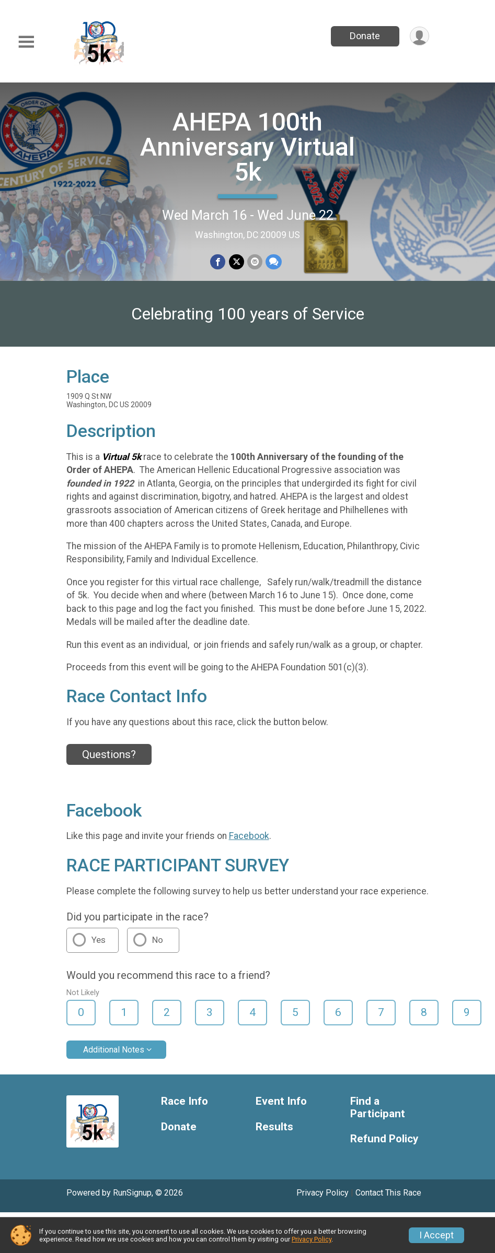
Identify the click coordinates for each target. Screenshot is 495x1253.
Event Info (281, 1101)
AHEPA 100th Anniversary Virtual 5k (247, 147)
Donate (365, 35)
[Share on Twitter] (236, 261)
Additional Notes (113, 1050)
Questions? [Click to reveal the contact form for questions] (109, 754)
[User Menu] (419, 36)
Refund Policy (384, 1139)
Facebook (249, 836)
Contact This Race (388, 1193)
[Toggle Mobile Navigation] (26, 42)
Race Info (184, 1101)
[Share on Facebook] (218, 261)
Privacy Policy (322, 1193)
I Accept (436, 1235)
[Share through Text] (274, 261)
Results (274, 1127)
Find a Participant (377, 1107)
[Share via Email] (254, 261)
